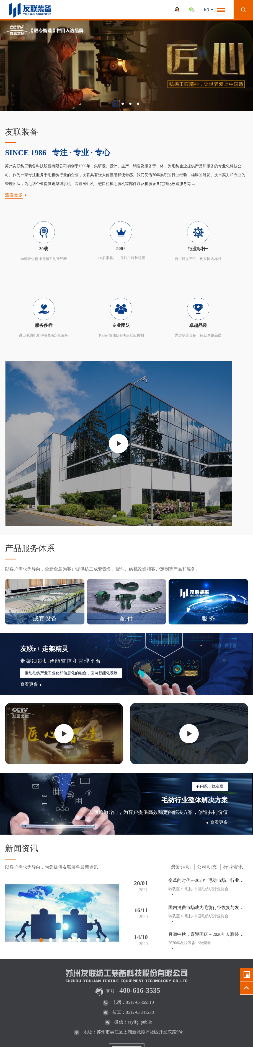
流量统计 (8, 1044)
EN (206, 9)
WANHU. (222, 1030)
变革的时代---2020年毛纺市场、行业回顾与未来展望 (208, 795)
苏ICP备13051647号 (125, 1030)
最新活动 (181, 782)
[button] (115, 103)
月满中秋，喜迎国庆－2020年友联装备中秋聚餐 (208, 849)
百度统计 (234, 1035)
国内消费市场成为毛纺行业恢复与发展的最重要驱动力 (208, 823)
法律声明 (190, 1035)
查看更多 (14, 194)
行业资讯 (233, 782)
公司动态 (207, 782)
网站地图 (212, 1035)
